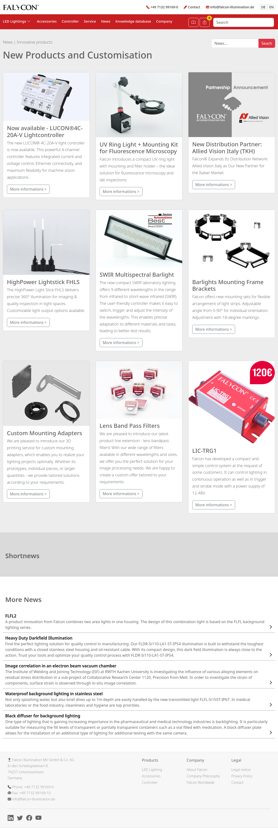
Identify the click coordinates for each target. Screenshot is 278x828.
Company (164, 21)
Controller (70, 21)
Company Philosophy (203, 776)
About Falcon (197, 769)
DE (263, 7)
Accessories (47, 21)
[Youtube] (39, 818)
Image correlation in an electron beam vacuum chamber (140, 674)
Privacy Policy (241, 776)
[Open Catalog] (193, 22)
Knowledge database (133, 21)
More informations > (28, 189)
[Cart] (205, 22)
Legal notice (241, 769)
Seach (267, 43)
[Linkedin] (12, 818)
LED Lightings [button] (17, 21)
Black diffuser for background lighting (140, 724)
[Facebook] (30, 818)
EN (271, 7)
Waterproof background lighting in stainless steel (140, 699)
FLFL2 (140, 621)
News (105, 21)
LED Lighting (152, 769)
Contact (194, 7)
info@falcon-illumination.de (232, 7)
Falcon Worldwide (200, 782)
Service (90, 21)
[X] (21, 818)
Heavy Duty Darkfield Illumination (140, 646)
